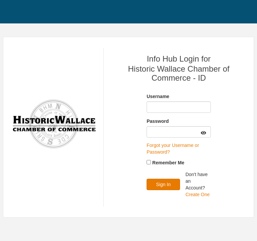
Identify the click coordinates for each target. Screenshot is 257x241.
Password (158, 121)
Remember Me (168, 162)
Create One (197, 194)
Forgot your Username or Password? (173, 149)
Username (158, 96)
